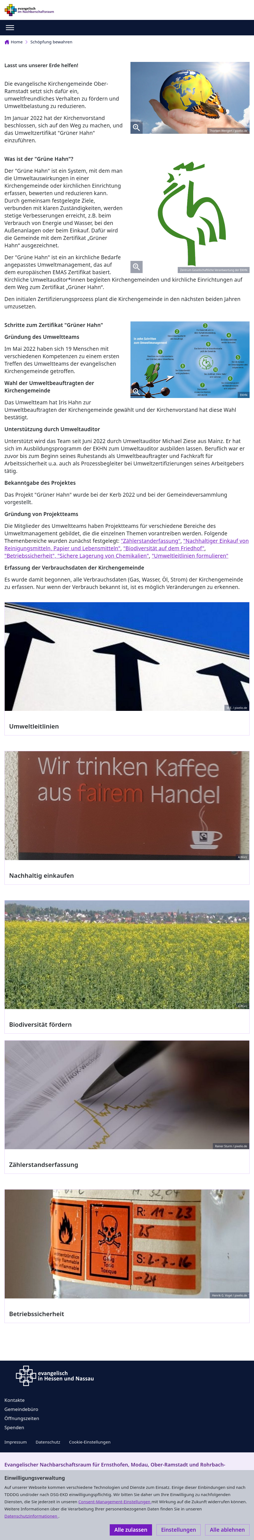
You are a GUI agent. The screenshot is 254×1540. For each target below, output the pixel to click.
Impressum (15, 1442)
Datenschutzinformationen (31, 1516)
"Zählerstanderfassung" (150, 540)
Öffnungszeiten (21, 1418)
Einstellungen (178, 1529)
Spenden (14, 1427)
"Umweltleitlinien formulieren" (190, 555)
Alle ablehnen (227, 1529)
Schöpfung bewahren (51, 41)
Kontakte (14, 1400)
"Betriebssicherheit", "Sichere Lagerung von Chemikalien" (76, 555)
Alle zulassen (130, 1529)
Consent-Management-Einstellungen (115, 1501)
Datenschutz (48, 1442)
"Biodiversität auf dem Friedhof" (163, 548)
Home (13, 41)
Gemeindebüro (21, 1409)
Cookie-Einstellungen (90, 1442)
